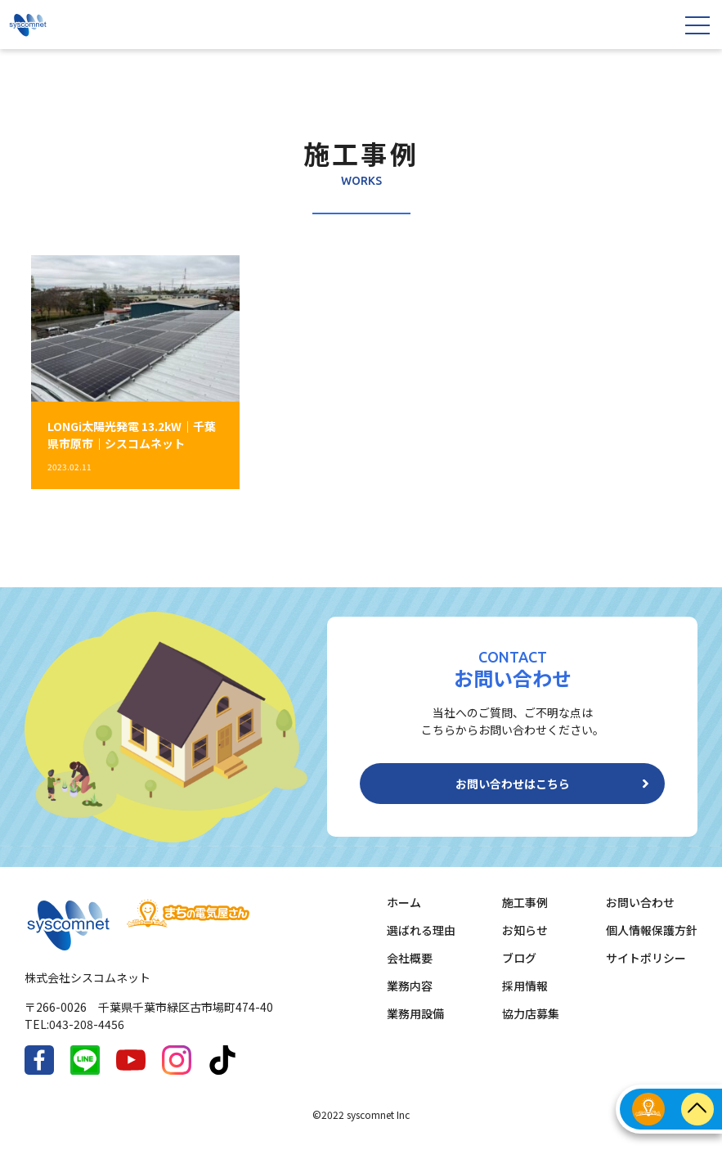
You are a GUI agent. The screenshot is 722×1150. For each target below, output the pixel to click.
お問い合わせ (640, 902)
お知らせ (525, 930)
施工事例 (525, 902)
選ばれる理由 (421, 930)
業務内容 (410, 985)
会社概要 (410, 958)
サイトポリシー (646, 958)
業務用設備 (415, 1013)
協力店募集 (530, 1013)
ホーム (404, 902)
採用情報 (525, 985)
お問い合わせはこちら (512, 783)
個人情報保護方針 (651, 930)
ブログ (519, 958)
